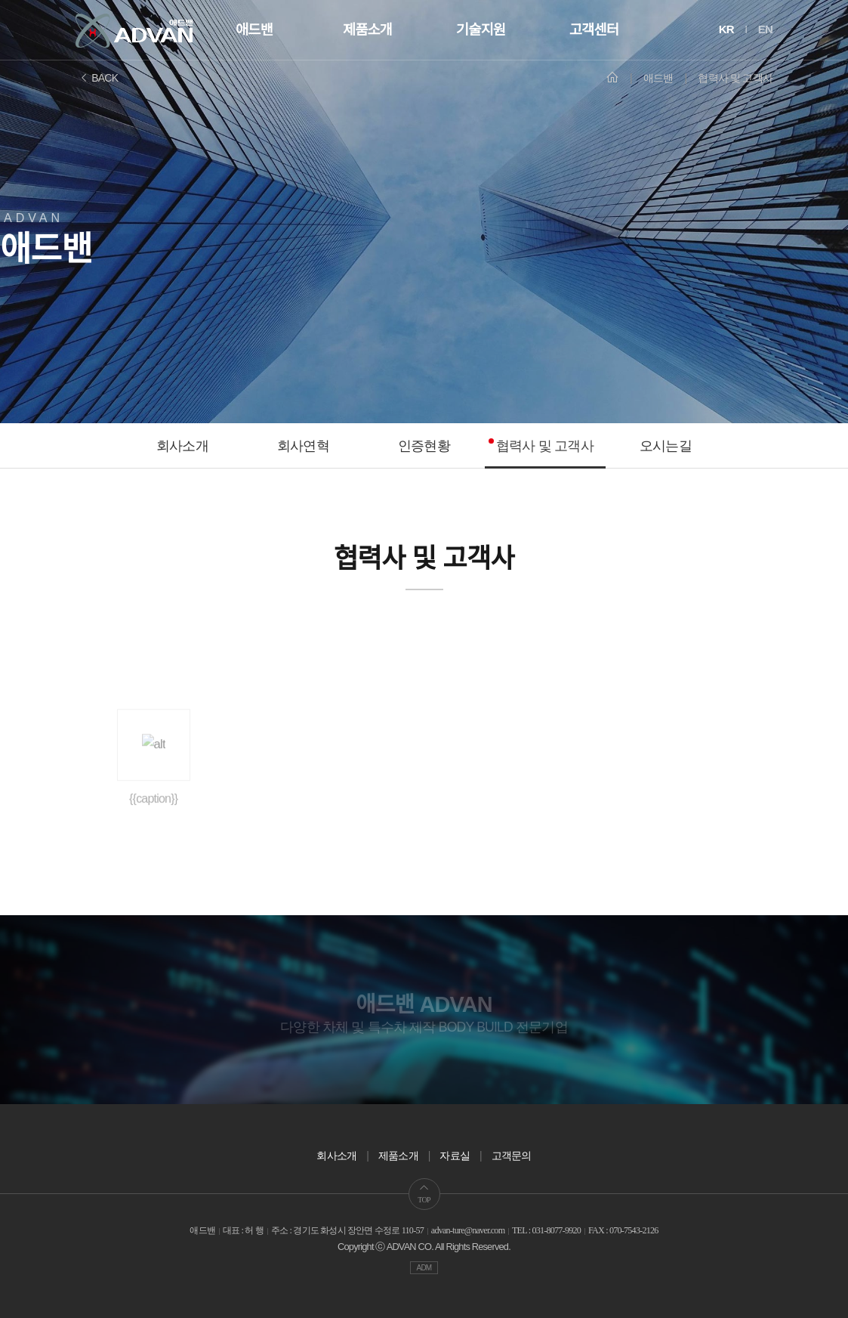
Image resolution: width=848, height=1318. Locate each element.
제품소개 (367, 30)
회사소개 (182, 445)
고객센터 (593, 30)
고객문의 (512, 1155)
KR (726, 29)
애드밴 (254, 30)
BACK (98, 78)
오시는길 (666, 445)
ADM (424, 1268)
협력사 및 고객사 (545, 445)
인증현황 (424, 445)
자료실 (454, 1155)
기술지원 (480, 30)
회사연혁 (303, 445)
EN (765, 29)
